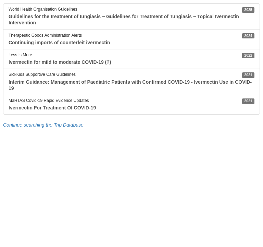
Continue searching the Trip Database (43, 125)
